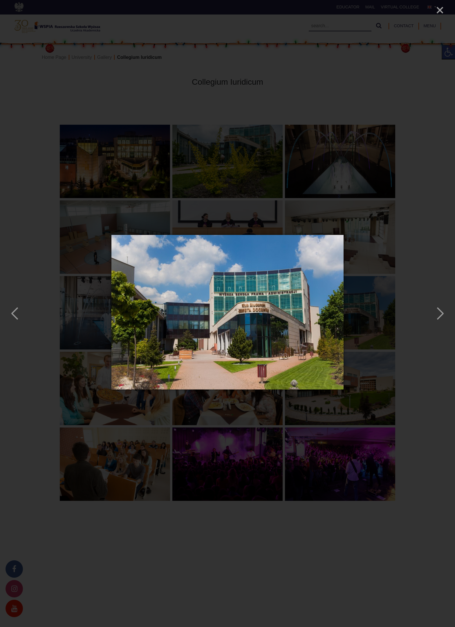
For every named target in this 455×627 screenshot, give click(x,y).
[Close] (440, 10)
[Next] (439, 313)
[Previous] (15, 313)
